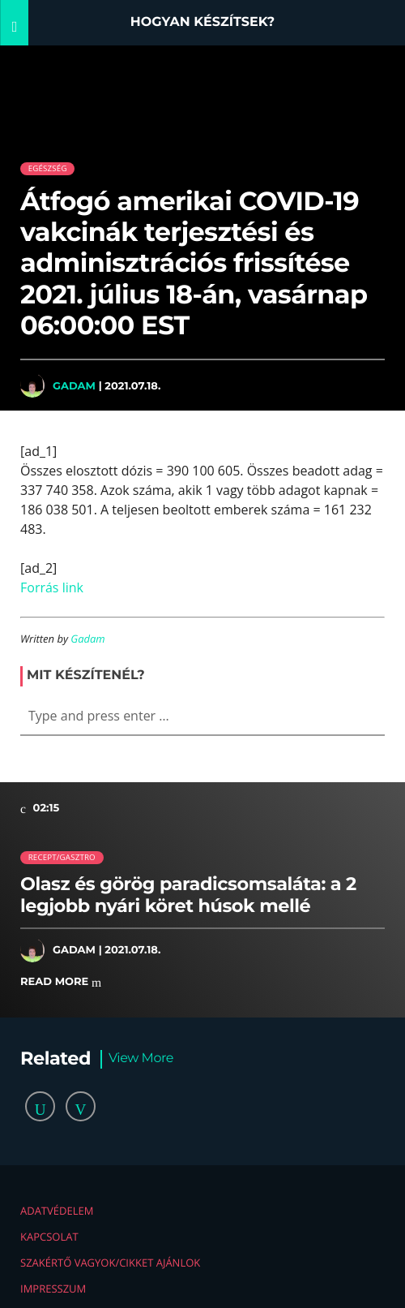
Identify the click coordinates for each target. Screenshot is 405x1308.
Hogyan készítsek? (202, 22)
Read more (60, 982)
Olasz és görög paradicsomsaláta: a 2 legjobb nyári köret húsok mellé (188, 894)
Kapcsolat (49, 1236)
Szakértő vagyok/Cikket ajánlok (110, 1262)
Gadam (74, 385)
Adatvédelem (56, 1210)
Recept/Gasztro (62, 857)
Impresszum (53, 1288)
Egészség (47, 168)
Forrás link (51, 587)
